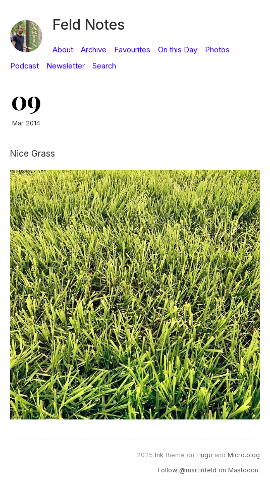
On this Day (177, 49)
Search (104, 65)
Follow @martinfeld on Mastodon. (209, 470)
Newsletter (65, 65)
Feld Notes (88, 24)
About (62, 49)
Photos (217, 49)
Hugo (204, 455)
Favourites (132, 49)
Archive (93, 49)
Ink (159, 455)
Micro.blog (244, 455)
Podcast (24, 65)
